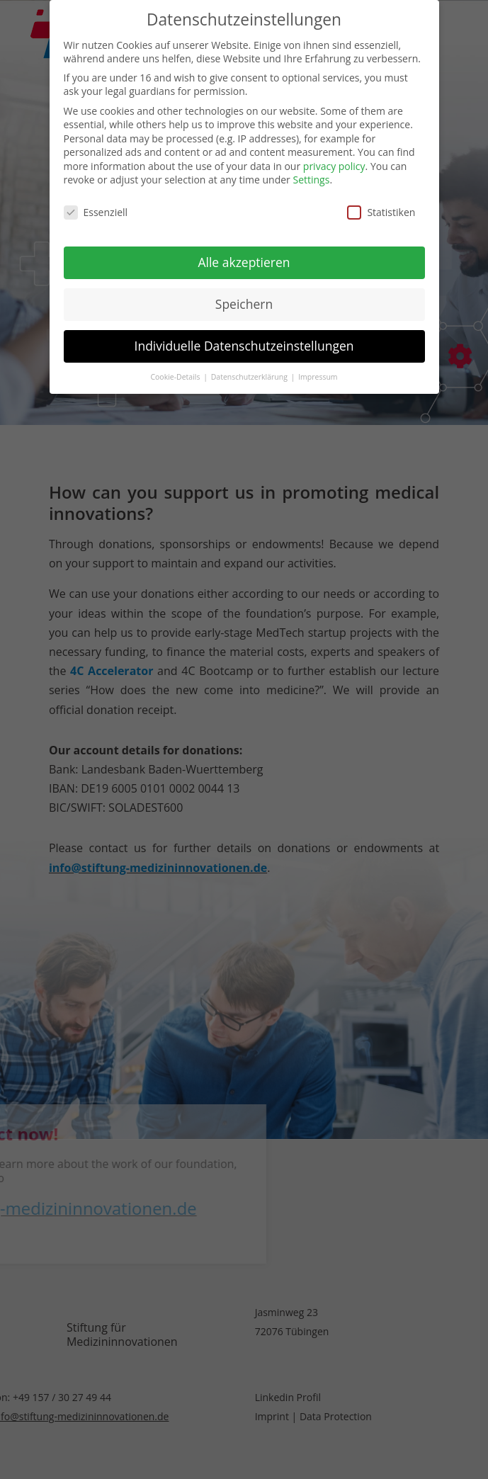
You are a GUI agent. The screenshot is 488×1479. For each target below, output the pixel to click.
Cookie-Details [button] (176, 373)
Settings (311, 176)
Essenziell (96, 209)
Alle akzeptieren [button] (244, 259)
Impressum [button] (317, 373)
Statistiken (381, 209)
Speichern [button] (244, 301)
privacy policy (334, 163)
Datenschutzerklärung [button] (250, 373)
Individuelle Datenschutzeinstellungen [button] (244, 342)
